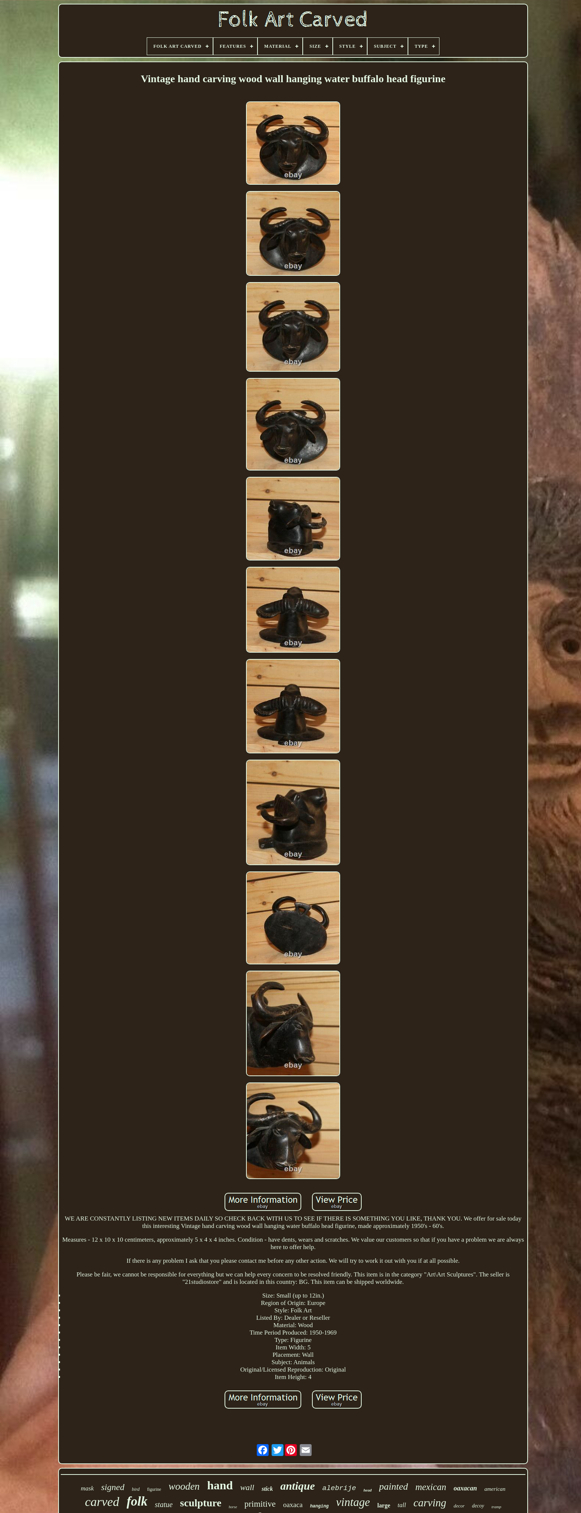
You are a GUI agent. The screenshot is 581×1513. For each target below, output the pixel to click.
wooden (184, 1486)
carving (430, 1503)
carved (102, 1502)
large (383, 1505)
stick (267, 1489)
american (494, 1489)
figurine (154, 1489)
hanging (319, 1506)
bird (136, 1489)
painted (393, 1486)
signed (112, 1487)
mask (87, 1488)
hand (220, 1485)
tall (402, 1505)
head (367, 1490)
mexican (430, 1487)
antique (297, 1486)
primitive (260, 1504)
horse (233, 1507)
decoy (478, 1506)
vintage (353, 1502)
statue (164, 1504)
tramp (496, 1506)
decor (459, 1506)
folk (137, 1501)
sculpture (201, 1503)
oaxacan (465, 1488)
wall (247, 1487)
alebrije (339, 1488)
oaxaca (293, 1505)
